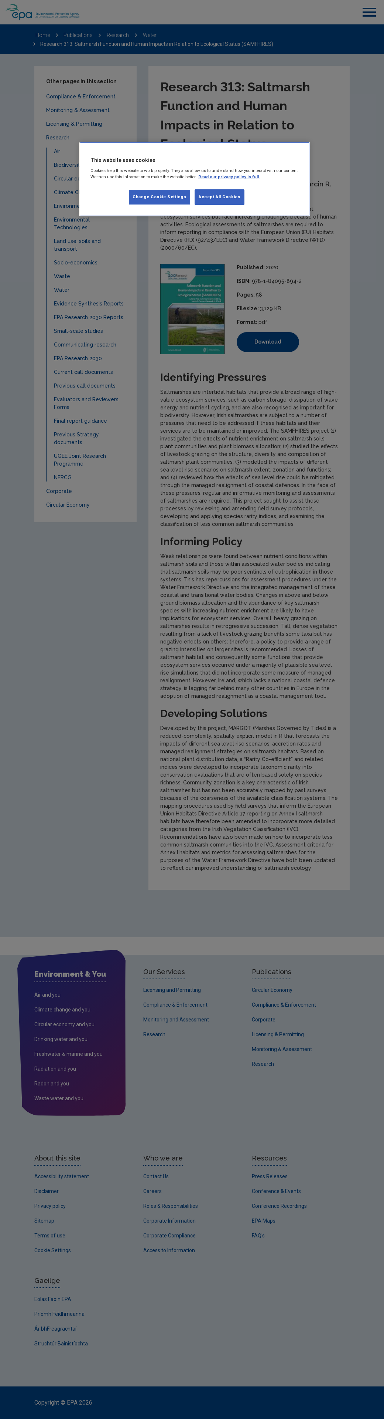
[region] (194, 179)
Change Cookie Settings (159, 196)
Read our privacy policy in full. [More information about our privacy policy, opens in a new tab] (229, 176)
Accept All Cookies (219, 196)
